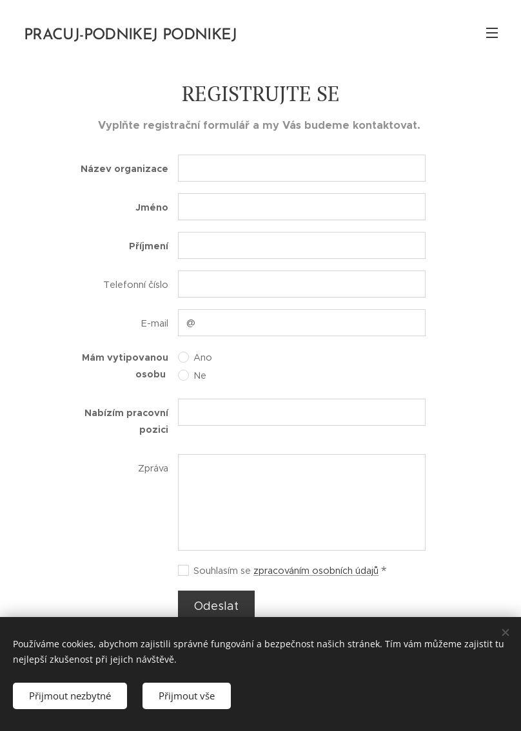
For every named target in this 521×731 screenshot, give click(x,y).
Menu (492, 32)
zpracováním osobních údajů (315, 570)
